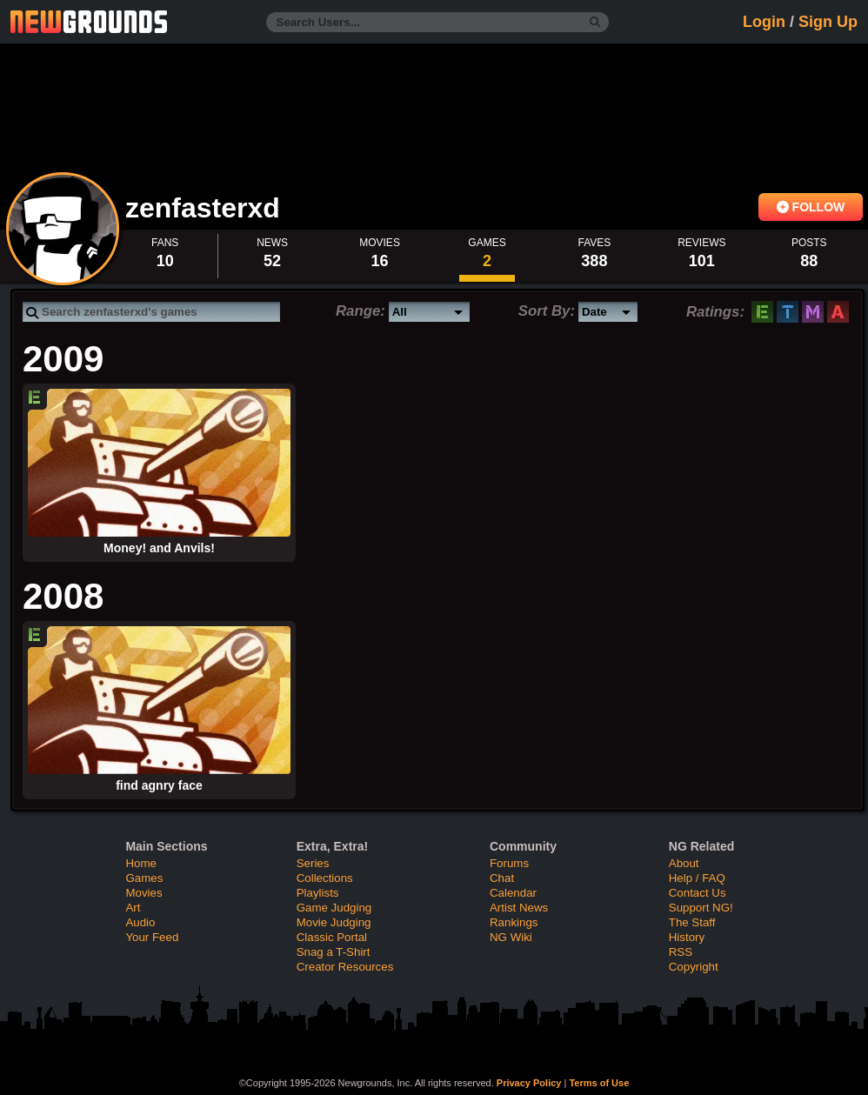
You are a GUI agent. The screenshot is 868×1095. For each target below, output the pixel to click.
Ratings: (715, 312)
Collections (325, 878)
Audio (140, 922)
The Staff (692, 922)
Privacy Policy (529, 1083)
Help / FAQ (697, 878)
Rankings (513, 922)
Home (140, 863)
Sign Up (828, 21)
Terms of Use (599, 1083)
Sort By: (546, 311)
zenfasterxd (206, 208)
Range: (360, 311)
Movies (143, 892)
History (686, 937)
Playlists (318, 892)
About (684, 863)
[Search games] (151, 312)
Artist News (519, 907)
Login (764, 21)
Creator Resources (345, 966)
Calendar (513, 892)
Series (313, 863)
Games (144, 878)
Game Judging (334, 907)
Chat (502, 878)
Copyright (693, 966)
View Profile (62, 228)
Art (132, 907)
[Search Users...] (437, 22)
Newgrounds (88, 21)
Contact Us (697, 892)
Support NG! (701, 907)
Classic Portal (332, 937)
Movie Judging (334, 922)
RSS (680, 951)
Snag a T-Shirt (334, 951)
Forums (509, 863)
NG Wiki (511, 937)
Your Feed (151, 937)
